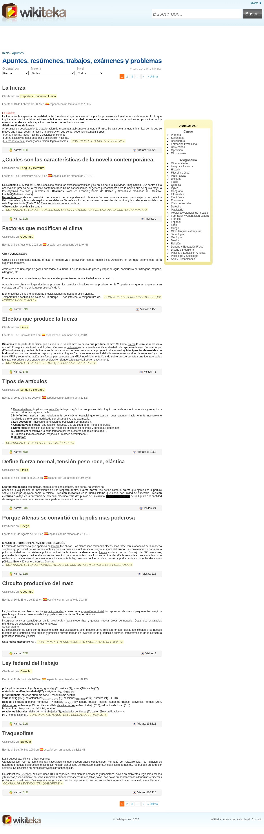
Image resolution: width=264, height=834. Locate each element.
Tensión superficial (118, 496)
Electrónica (177, 197)
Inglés (174, 188)
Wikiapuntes (124, 819)
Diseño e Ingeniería (182, 249)
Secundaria (177, 137)
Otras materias (179, 163)
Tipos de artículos (24, 381)
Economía (177, 200)
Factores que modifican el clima (42, 228)
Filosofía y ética (180, 172)
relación (54, 409)
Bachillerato (178, 140)
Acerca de (229, 819)
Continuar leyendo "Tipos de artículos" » (40, 443)
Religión (175, 243)
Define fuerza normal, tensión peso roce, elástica (63, 461)
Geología (176, 237)
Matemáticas (178, 175)
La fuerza (13, 88)
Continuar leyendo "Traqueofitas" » (33, 783)
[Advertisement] (132, 38)
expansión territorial (92, 611)
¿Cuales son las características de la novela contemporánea (77, 160)
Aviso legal (243, 819)
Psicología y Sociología (184, 255)
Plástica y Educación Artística (188, 252)
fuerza (131, 344)
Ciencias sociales (181, 203)
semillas (7, 767)
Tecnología (177, 234)
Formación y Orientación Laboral (190, 215)
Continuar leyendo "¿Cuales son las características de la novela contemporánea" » (76, 209)
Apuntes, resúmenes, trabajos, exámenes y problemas (82, 60)
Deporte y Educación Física (38, 96)
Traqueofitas (18, 733)
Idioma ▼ (256, 3)
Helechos (25, 774)
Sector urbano (10, 626)
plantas (43, 761)
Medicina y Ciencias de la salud (189, 212)
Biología (25, 741)
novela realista (69, 203)
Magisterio (177, 209)
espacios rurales (54, 611)
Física (24, 327)
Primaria (176, 134)
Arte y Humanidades (183, 259)
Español (175, 222)
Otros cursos (178, 153)
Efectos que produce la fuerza (39, 319)
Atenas (103, 552)
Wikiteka (216, 819)
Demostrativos (22, 409)
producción (58, 620)
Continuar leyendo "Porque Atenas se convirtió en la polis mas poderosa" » (69, 564)
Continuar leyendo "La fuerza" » (98, 141)
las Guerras (47, 561)
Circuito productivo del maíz (37, 583)
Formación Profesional (184, 144)
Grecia (55, 546)
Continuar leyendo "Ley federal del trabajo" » (68, 714)
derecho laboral (50, 699)
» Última (152, 76)
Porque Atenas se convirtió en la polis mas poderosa (68, 518)
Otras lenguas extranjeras (186, 231)
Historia (175, 169)
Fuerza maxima (12, 134)
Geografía (26, 236)
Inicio (6, 53)
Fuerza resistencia (14, 141)
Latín (174, 225)
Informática (177, 194)
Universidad (178, 147)
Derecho (25, 671)
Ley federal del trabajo (30, 663)
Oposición (177, 150)
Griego (24, 526)
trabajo (21, 701)
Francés (175, 218)
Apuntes (18, 53)
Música (175, 240)
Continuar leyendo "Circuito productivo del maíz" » (80, 642)
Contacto (257, 819)
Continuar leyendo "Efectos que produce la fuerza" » (51, 362)
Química (176, 185)
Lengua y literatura (32, 168)
